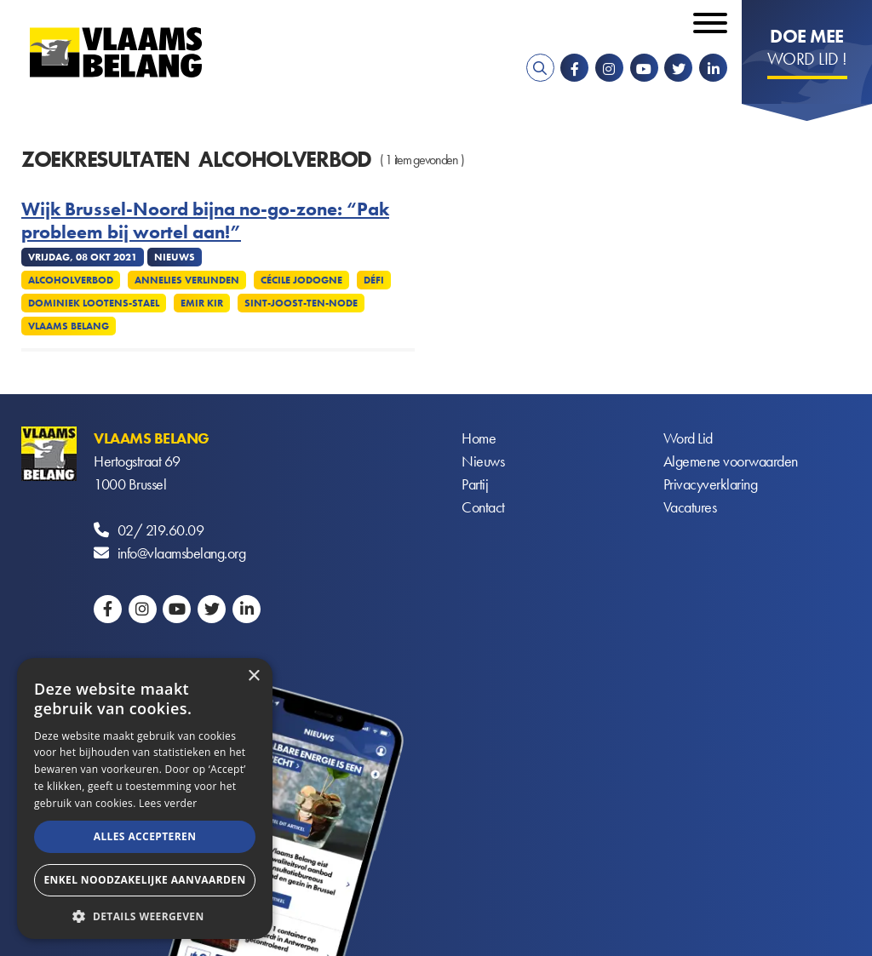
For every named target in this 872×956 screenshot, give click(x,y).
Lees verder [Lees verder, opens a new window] (168, 803)
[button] (144, 914)
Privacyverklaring (710, 484)
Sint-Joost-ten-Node (301, 303)
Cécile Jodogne (301, 280)
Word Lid (688, 438)
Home (479, 438)
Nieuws (483, 461)
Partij (475, 484)
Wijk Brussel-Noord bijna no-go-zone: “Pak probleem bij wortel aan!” (205, 220)
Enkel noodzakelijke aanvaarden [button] (144, 880)
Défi (374, 280)
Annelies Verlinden (187, 280)
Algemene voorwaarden (730, 461)
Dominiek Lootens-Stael (93, 303)
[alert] (144, 798)
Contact (483, 507)
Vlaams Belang (68, 326)
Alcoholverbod (70, 280)
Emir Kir (202, 303)
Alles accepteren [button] (145, 836)
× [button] (253, 676)
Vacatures (690, 507)
